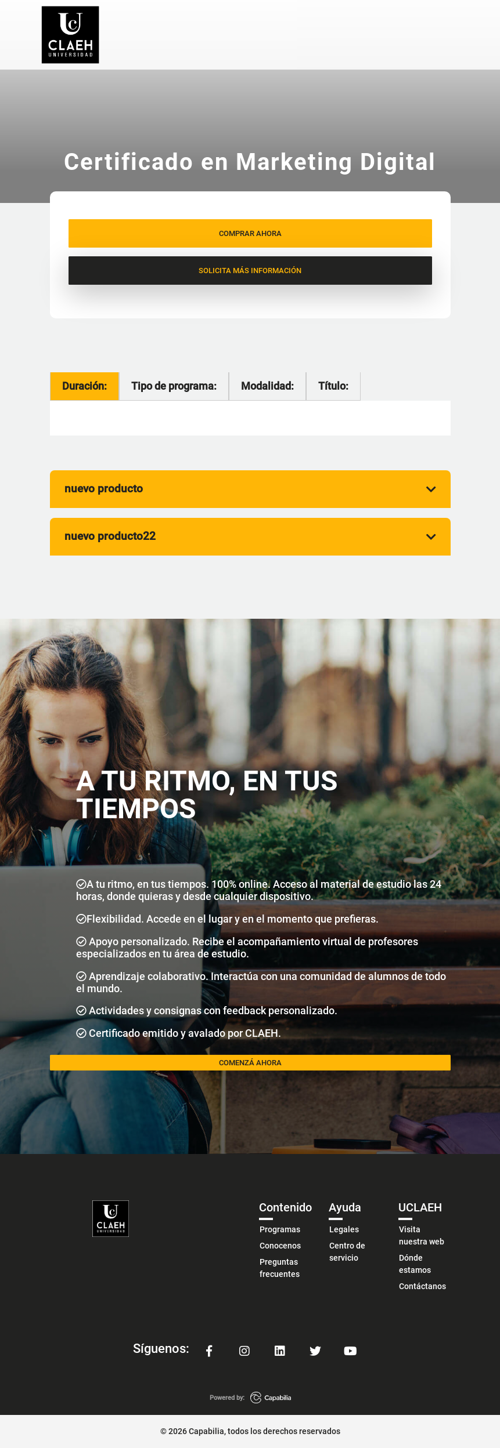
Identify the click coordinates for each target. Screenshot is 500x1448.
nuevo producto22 (250, 536)
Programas (280, 1229)
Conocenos (280, 1245)
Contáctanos (422, 1286)
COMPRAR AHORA (250, 233)
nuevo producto (250, 488)
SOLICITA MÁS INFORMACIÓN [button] (250, 270)
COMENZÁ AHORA (250, 1062)
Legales (344, 1229)
